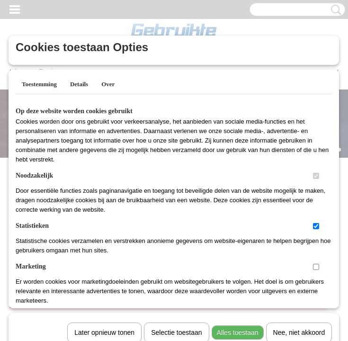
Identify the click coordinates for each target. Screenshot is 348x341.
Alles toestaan (238, 210)
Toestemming (39, 84)
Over (108, 84)
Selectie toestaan (176, 210)
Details (79, 84)
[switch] (316, 176)
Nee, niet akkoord (299, 210)
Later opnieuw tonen (104, 210)
